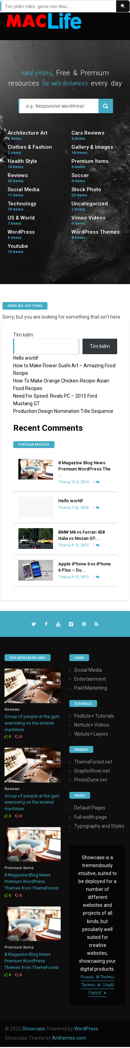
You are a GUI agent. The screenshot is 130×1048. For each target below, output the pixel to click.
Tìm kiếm (23, 335)
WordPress (21, 232)
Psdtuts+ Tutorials (94, 716)
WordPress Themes (95, 232)
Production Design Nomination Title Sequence (63, 411)
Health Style (22, 161)
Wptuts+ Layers (91, 734)
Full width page (90, 817)
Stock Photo (86, 189)
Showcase (33, 1028)
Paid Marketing (90, 688)
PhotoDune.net (90, 780)
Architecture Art (27, 133)
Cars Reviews (87, 133)
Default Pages (89, 808)
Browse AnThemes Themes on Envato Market (97, 985)
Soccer (80, 175)
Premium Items (90, 161)
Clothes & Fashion (30, 147)
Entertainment (90, 679)
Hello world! (25, 358)
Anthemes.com (69, 1038)
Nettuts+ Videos (91, 725)
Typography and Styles (99, 826)
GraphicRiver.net (92, 771)
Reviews (18, 175)
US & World (21, 218)
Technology (22, 204)
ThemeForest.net (93, 762)
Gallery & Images (92, 147)
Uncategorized (89, 204)
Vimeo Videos (88, 218)
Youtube (18, 246)
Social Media (24, 189)
